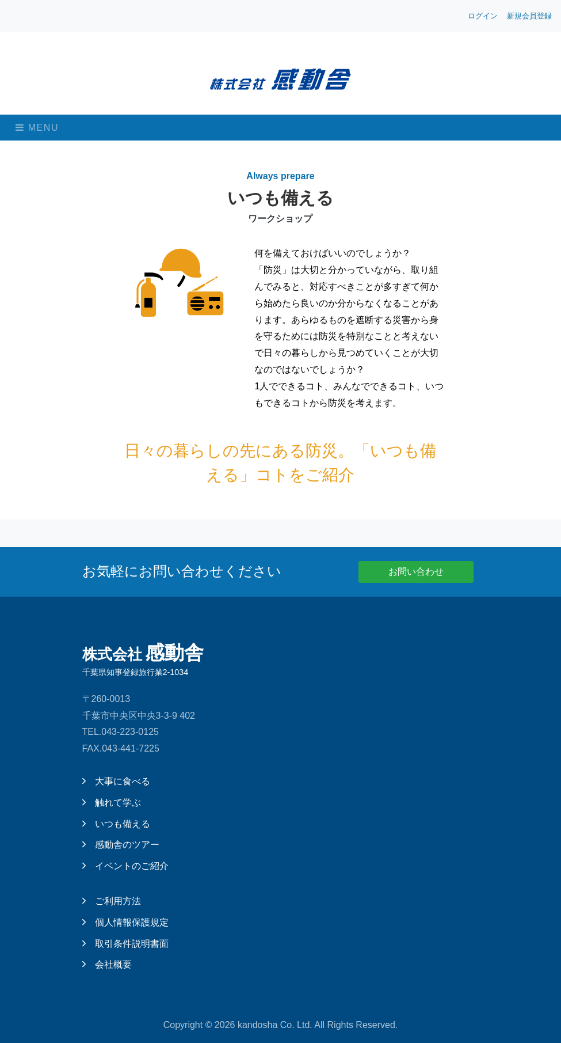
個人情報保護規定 (125, 922)
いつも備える (116, 824)
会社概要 (107, 964)
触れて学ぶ (111, 802)
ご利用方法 (111, 901)
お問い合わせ (416, 572)
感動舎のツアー (120, 844)
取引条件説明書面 (125, 944)
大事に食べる (116, 781)
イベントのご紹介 (125, 866)
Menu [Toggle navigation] (37, 127)
